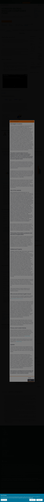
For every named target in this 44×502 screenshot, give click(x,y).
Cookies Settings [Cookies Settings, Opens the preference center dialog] (3, 499)
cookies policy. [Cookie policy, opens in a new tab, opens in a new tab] (30, 497)
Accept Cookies (32, 499)
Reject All (39, 499)
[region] (22, 498)
